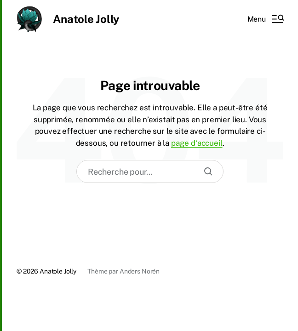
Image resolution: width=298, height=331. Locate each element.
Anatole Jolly (86, 18)
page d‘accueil (197, 143)
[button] (265, 19)
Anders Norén (140, 271)
